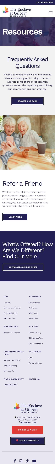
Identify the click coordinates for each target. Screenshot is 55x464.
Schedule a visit (27, 430)
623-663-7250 (44, 2)
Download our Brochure (23, 267)
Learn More (15, 217)
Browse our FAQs (27, 101)
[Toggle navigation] (51, 12)
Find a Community (27, 440)
